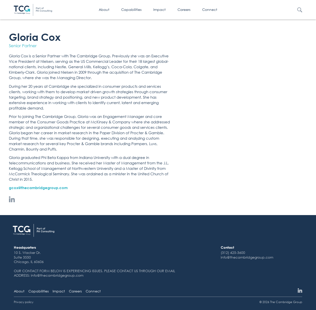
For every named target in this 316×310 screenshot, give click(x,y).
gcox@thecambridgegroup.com (38, 187)
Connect (209, 9)
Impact (159, 9)
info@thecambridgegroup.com (247, 257)
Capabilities (131, 9)
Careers (184, 9)
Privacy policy (23, 302)
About (104, 9)
